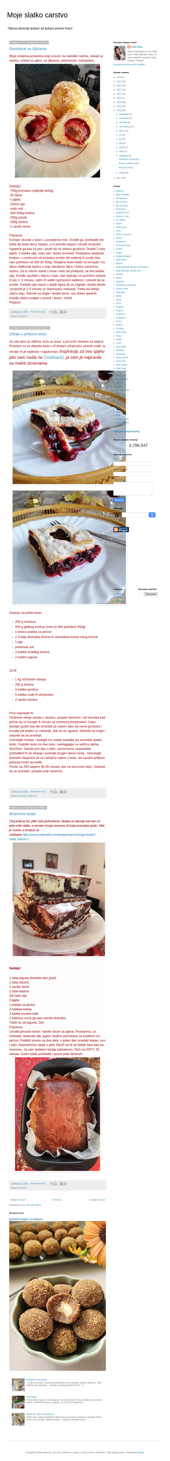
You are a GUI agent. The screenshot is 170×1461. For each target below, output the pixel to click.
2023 (119, 89)
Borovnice (120, 209)
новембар (124, 118)
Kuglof (119, 252)
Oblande (120, 281)
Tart (118, 393)
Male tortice (121, 259)
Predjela (120, 328)
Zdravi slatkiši (122, 422)
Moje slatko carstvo (37, 15)
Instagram (120, 601)
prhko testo (121, 332)
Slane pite (120, 361)
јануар (122, 172)
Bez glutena (121, 198)
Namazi (119, 274)
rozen (118, 343)
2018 (119, 110)
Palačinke (120, 292)
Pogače (119, 310)
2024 (119, 85)
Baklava (120, 191)
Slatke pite (32, 796)
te (117, 401)
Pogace (119, 307)
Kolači (119, 238)
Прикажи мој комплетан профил (129, 64)
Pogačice (120, 314)
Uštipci (119, 412)
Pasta (118, 296)
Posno (119, 321)
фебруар (123, 155)
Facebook (120, 597)
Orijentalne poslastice (126, 285)
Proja (118, 336)
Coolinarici (54, 357)
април (122, 147)
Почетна (57, 1200)
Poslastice (22, 316)
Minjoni (119, 263)
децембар (124, 114)
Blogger (140, 1452)
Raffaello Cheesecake (36, 1379)
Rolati (118, 339)
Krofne (119, 249)
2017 (119, 178)
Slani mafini (121, 365)
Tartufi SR (120, 397)
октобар (123, 122)
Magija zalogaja (123, 256)
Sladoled (120, 350)
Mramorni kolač (22, 814)
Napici (119, 278)
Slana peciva (122, 357)
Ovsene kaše (122, 288)
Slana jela (120, 354)
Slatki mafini (122, 379)
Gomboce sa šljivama (27, 49)
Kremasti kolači (123, 245)
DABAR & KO (122, 212)
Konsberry (121, 241)
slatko (118, 383)
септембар (124, 126)
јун (121, 139)
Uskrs (118, 408)
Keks (118, 231)
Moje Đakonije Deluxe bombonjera (132, 267)
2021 (119, 98)
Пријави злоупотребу (126, 431)
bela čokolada (122, 194)
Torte (118, 404)
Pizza (118, 303)
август (122, 130)
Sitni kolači (121, 346)
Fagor (118, 223)
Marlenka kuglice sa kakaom (26, 1219)
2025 (119, 81)
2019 (119, 106)
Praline (119, 325)
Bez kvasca (121, 202)
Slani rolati (121, 368)
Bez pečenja (122, 205)
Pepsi (118, 299)
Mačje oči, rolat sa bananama (40, 1414)
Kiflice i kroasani (123, 234)
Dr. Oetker (121, 220)
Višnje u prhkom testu (28, 334)
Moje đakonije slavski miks (128, 270)
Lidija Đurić (137, 47)
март (121, 151)
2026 (119, 77)
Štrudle (119, 386)
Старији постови (97, 1200)
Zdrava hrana (122, 419)
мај (121, 143)
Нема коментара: (38, 312)
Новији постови (17, 1200)
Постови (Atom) (33, 1205)
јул (121, 135)
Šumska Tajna (122, 390)
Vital (118, 415)
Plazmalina (31, 1397)
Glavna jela (121, 227)
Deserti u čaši (122, 216)
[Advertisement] (135, 560)
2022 (119, 94)
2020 (119, 102)
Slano (118, 372)
